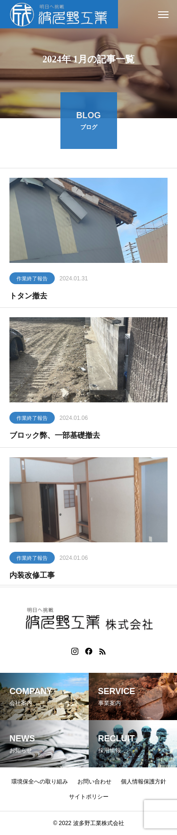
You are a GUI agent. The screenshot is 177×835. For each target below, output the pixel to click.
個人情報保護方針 (143, 781)
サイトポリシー (89, 796)
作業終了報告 (32, 282)
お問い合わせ (94, 781)
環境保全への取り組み (39, 781)
